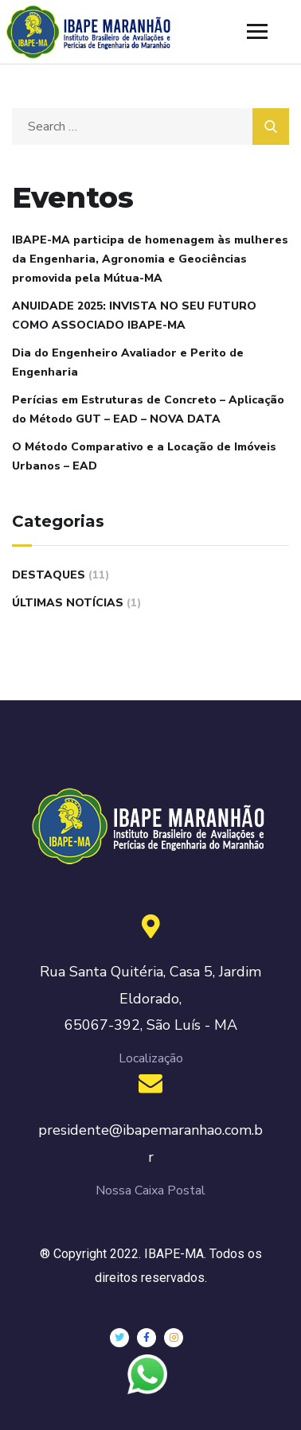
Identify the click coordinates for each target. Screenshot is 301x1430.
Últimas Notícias (67, 602)
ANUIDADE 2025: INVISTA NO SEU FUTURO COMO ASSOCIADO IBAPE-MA (134, 315)
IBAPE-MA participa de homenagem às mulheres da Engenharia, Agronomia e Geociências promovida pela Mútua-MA (150, 259)
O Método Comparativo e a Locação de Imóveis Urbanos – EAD (144, 456)
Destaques (48, 575)
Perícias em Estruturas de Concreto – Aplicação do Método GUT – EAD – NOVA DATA (148, 409)
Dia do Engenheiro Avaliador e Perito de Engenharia (128, 362)
